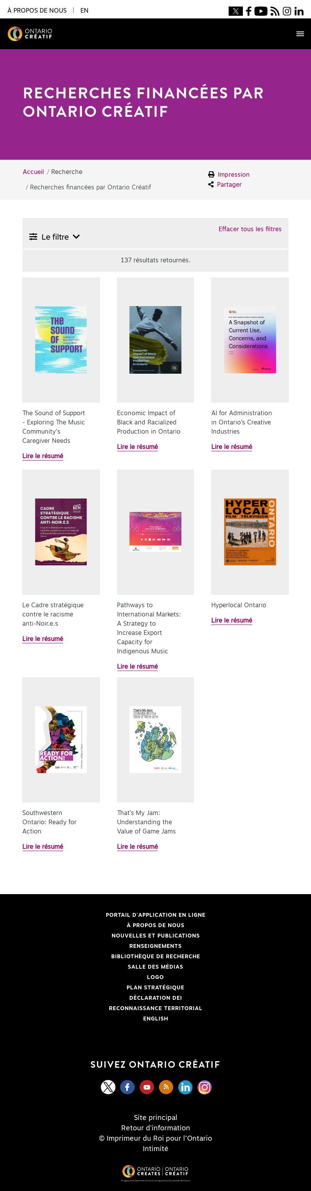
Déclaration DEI (103, 998)
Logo (155, 977)
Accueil (33, 172)
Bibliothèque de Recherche (112, 956)
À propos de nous (155, 925)
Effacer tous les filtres (250, 229)
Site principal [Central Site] (155, 1118)
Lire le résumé (42, 456)
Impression (229, 174)
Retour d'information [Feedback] (155, 1128)
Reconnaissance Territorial (113, 1008)
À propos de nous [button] (37, 11)
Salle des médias (155, 967)
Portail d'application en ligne (115, 915)
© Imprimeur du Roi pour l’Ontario (155, 1138)
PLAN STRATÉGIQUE (155, 988)
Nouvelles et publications (156, 936)
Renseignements (155, 946)
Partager (225, 184)
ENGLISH (155, 1019)
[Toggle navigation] (296, 33)
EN (84, 11)
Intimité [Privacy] (156, 1149)
